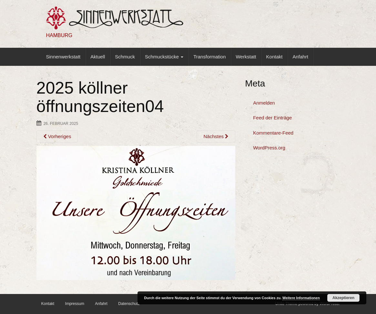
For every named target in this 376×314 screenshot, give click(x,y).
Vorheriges (57, 136)
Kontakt (274, 56)
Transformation (209, 56)
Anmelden (264, 103)
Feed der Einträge (272, 117)
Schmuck (125, 56)
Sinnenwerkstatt (63, 56)
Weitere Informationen (301, 298)
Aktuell (97, 56)
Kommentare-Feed (273, 133)
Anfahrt (300, 56)
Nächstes (216, 136)
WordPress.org (269, 147)
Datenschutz (129, 303)
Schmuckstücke (164, 56)
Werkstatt (246, 56)
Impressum (74, 303)
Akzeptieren (343, 298)
